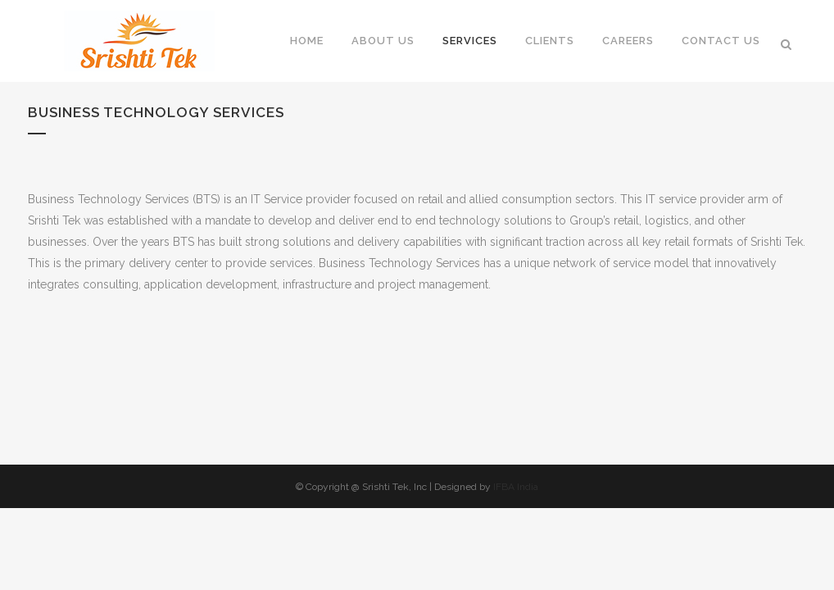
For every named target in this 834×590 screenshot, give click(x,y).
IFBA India (515, 486)
